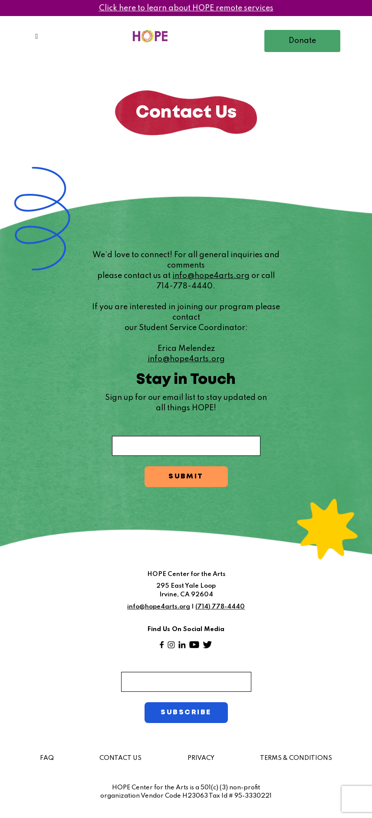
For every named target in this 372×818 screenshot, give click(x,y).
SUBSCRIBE (186, 712)
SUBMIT (186, 476)
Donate (302, 41)
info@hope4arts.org (211, 276)
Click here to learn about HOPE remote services (186, 8)
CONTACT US (120, 758)
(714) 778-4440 (220, 607)
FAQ (47, 758)
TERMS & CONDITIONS (296, 758)
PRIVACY (201, 758)
